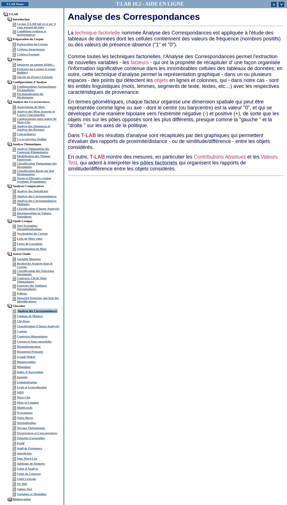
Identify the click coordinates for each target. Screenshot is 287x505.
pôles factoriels (158, 163)
